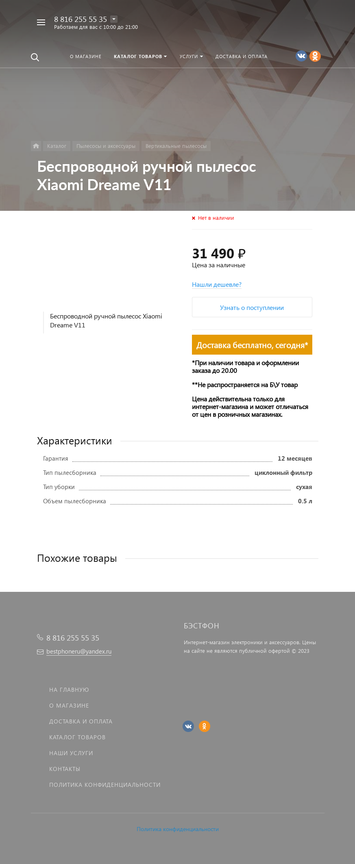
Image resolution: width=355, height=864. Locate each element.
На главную (69, 689)
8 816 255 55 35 (80, 19)
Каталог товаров (77, 737)
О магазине (69, 705)
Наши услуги (71, 753)
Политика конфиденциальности (178, 829)
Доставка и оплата (81, 721)
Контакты (65, 769)
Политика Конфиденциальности (105, 784)
